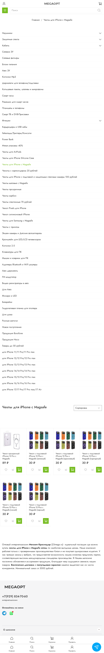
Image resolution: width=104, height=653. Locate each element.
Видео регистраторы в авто (15, 283)
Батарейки (7, 302)
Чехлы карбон (9, 195)
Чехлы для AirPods (11, 151)
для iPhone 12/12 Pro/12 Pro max (18, 358)
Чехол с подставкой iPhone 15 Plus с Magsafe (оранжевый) (65, 456)
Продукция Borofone (12, 333)
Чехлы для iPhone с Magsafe (16, 164)
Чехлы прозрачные (11, 189)
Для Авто (6, 289)
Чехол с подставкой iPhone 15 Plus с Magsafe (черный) (38, 507)
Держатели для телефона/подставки (20, 83)
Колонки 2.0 (8, 245)
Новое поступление (11, 327)
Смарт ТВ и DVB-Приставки (15, 114)
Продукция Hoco (10, 339)
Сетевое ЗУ (7, 51)
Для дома (7, 314)
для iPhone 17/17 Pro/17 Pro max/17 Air (21, 389)
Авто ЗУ (6, 70)
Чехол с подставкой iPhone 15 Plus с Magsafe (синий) (11, 507)
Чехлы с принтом (10, 227)
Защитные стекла (10, 39)
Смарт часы (8, 95)
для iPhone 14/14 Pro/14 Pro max (18, 370)
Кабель (5, 45)
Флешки (6, 120)
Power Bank (7, 139)
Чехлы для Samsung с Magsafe (17, 220)
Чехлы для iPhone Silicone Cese (18, 158)
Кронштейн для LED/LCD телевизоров (21, 239)
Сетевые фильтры (10, 58)
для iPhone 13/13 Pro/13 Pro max (18, 364)
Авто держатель (10, 270)
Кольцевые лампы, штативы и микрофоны (22, 89)
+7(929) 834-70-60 (15, 596)
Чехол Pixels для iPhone (14, 208)
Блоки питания (9, 64)
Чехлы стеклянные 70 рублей (17, 202)
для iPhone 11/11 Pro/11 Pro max (18, 352)
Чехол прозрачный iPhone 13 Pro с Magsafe (10, 456)
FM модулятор (9, 277)
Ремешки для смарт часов (15, 101)
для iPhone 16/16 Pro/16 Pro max (18, 383)
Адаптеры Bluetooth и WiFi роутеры (19, 264)
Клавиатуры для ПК (12, 252)
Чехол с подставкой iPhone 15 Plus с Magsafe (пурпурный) (91, 456)
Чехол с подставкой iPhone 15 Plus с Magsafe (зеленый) (38, 456)
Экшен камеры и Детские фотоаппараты (22, 233)
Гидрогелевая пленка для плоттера (19, 308)
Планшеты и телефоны (13, 108)
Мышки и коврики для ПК (15, 258)
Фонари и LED (9, 295)
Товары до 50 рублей (13, 345)
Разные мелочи (10, 320)
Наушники (7, 33)
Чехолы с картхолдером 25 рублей (19, 170)
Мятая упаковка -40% (12, 145)
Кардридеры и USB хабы (14, 127)
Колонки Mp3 (9, 76)
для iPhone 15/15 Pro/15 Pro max (18, 377)
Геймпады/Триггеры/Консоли (16, 133)
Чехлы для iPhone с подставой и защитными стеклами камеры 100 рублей (39, 177)
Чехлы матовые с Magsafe (15, 183)
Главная (36, 20)
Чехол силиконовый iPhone (16, 214)
